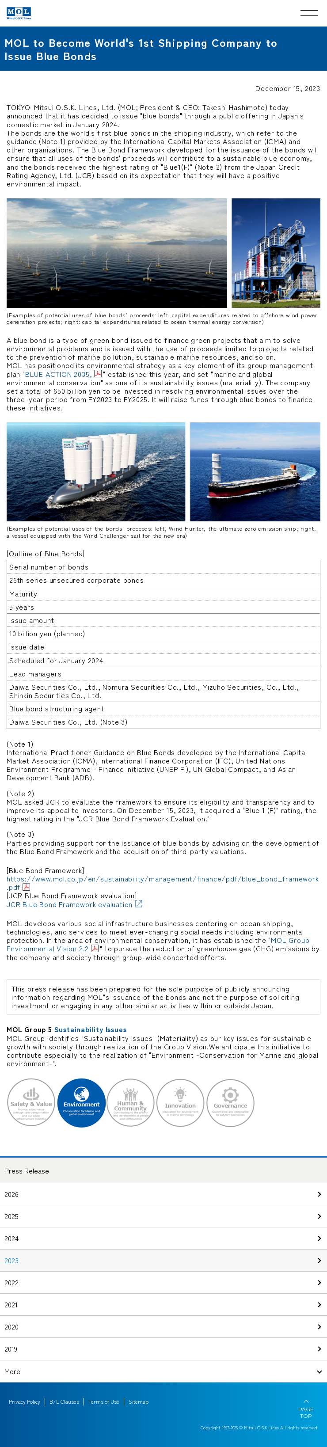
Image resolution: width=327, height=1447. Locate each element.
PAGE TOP (306, 1412)
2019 (10, 1348)
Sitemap (138, 1401)
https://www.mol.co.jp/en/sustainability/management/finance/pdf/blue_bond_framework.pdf (163, 882)
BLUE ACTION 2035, (58, 373)
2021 (11, 1304)
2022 (11, 1282)
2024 (11, 1238)
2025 (11, 1216)
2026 (11, 1194)
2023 (11, 1260)
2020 (11, 1326)
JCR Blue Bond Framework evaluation (70, 904)
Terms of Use (103, 1401)
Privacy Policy (24, 1401)
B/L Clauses (64, 1401)
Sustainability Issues (90, 1029)
